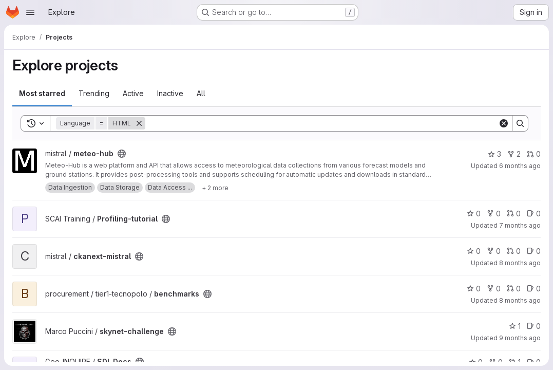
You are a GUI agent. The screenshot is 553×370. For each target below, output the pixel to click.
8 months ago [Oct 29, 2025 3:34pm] (520, 263)
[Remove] (139, 123)
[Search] (321, 123)
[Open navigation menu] (30, 12)
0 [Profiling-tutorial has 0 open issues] (534, 213)
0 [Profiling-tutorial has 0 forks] (494, 213)
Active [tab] (133, 93)
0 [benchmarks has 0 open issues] (534, 288)
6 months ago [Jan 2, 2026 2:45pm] (520, 166)
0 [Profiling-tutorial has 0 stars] (474, 213)
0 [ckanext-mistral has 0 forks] (494, 251)
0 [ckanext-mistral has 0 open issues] (534, 251)
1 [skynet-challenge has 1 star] (515, 326)
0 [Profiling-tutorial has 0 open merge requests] (514, 213)
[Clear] (504, 123)
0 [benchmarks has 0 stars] (474, 288)
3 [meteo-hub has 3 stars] (494, 154)
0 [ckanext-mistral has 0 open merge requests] (514, 251)
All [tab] (201, 93)
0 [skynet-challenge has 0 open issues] (534, 326)
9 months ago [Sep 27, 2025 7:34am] (520, 338)
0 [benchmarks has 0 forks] (494, 288)
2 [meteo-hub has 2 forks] (514, 154)
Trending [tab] (94, 93)
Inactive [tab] (170, 93)
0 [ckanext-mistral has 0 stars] (474, 251)
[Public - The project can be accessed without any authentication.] (122, 154)
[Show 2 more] (215, 187)
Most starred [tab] (42, 93)
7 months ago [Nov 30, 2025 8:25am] (520, 225)
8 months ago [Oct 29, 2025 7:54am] (520, 300)
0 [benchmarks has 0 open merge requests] (514, 288)
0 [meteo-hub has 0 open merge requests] (534, 154)
